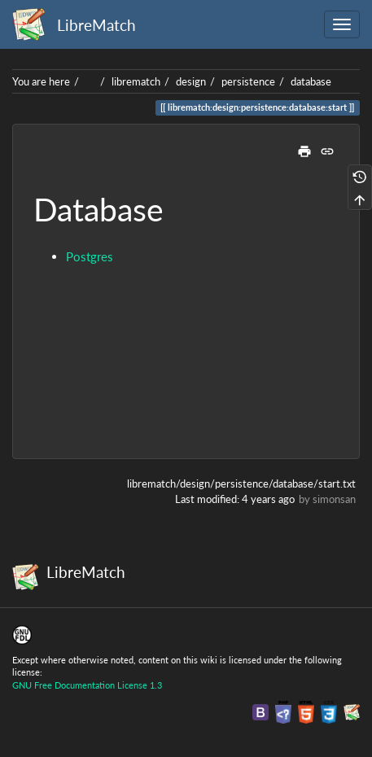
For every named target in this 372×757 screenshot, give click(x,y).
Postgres (89, 256)
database (311, 81)
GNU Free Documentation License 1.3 (87, 685)
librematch (136, 81)
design (191, 81)
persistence (248, 81)
